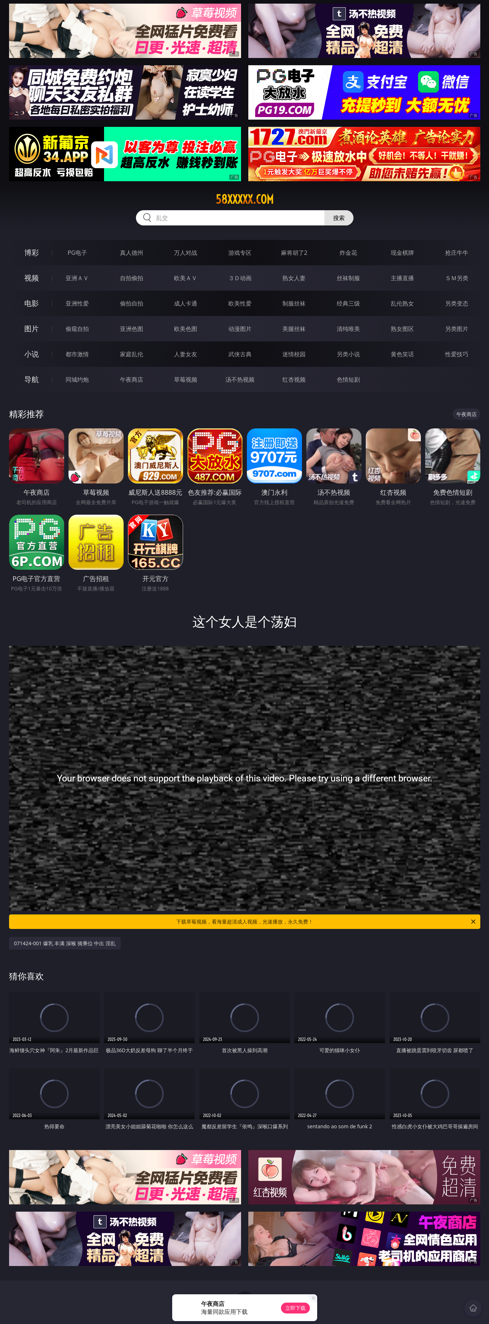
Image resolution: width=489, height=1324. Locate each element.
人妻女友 (185, 354)
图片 (31, 328)
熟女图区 (402, 329)
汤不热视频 (239, 379)
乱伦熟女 (402, 303)
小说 (31, 354)
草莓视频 (185, 379)
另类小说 (348, 354)
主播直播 (402, 278)
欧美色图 (185, 329)
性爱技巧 (456, 354)
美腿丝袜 (294, 329)
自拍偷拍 (131, 278)
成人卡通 (185, 303)
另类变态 (456, 303)
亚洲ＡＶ (77, 278)
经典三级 (348, 303)
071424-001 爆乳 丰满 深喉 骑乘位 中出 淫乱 (65, 943)
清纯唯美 (348, 329)
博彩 (31, 252)
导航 (31, 379)
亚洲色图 (131, 329)
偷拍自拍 (131, 303)
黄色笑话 (402, 354)
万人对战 (185, 253)
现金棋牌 (402, 253)
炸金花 (348, 253)
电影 (31, 303)
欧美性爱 (240, 303)
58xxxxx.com (245, 199)
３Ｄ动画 (240, 278)
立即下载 (295, 1307)
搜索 (339, 218)
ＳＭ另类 (456, 278)
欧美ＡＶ (185, 278)
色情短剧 (348, 379)
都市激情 (77, 354)
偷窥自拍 (77, 329)
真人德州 (131, 253)
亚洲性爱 (77, 303)
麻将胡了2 (294, 253)
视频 (31, 278)
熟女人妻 (294, 278)
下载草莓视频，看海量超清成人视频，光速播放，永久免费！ (326, 921)
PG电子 (77, 253)
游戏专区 (240, 253)
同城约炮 (77, 379)
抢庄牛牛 (456, 253)
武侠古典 (240, 354)
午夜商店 (131, 379)
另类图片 (456, 329)
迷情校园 (294, 354)
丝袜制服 (348, 278)
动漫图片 (240, 329)
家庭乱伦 (131, 354)
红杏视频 (294, 379)
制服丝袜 (294, 303)
